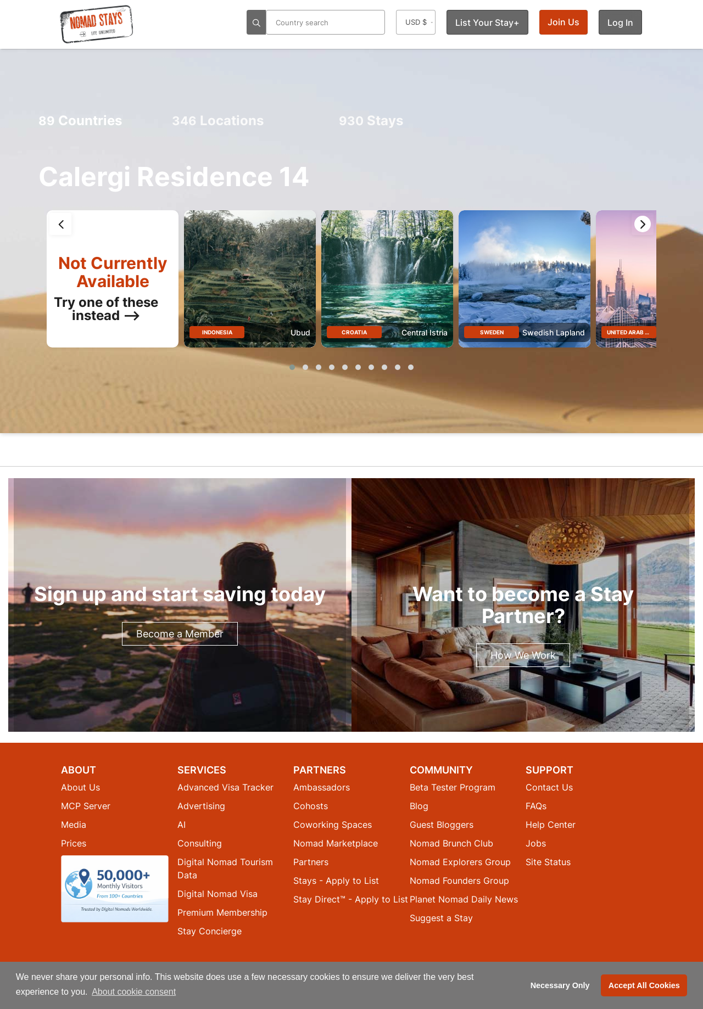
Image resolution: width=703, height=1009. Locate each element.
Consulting (199, 843)
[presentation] (60, 224)
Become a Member (180, 634)
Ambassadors (321, 787)
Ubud (300, 332)
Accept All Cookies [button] (644, 985)
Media (73, 824)
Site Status (548, 861)
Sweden (492, 332)
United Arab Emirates (640, 332)
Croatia (354, 332)
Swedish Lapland (553, 332)
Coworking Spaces (332, 824)
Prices (73, 843)
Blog (419, 805)
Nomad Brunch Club (451, 843)
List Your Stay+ (487, 22)
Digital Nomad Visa (217, 893)
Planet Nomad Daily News (464, 899)
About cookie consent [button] (134, 991)
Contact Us (549, 787)
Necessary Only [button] (560, 985)
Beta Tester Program (452, 787)
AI (181, 824)
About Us (80, 787)
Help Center (551, 824)
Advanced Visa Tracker (225, 787)
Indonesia (217, 332)
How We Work (523, 655)
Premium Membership (222, 912)
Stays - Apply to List (336, 880)
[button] (292, 367)
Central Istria (424, 332)
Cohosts (310, 805)
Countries (80, 120)
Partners (310, 861)
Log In (620, 22)
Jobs (536, 843)
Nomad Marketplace (335, 843)
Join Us (563, 21)
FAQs (536, 805)
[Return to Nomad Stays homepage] (96, 24)
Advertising (201, 805)
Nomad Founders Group (459, 880)
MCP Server (85, 805)
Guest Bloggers (441, 824)
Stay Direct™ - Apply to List (350, 899)
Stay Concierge (209, 931)
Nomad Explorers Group (460, 861)
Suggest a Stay (441, 917)
